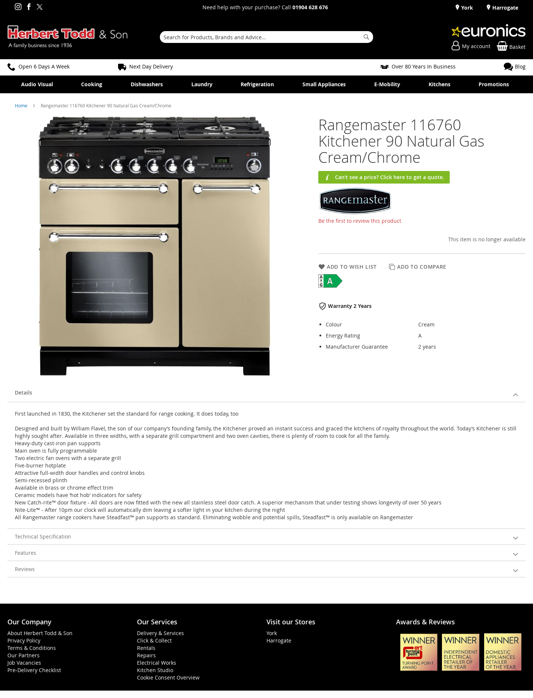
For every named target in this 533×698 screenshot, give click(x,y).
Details (23, 392)
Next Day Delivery (151, 66)
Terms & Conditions (31, 647)
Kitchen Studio (155, 670)
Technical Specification (43, 536)
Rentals (146, 647)
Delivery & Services (160, 633)
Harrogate (504, 7)
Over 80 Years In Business (424, 66)
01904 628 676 (310, 7)
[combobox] (266, 37)
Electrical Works (156, 662)
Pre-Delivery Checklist (34, 670)
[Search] (366, 37)
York (466, 7)
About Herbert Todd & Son (40, 633)
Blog (520, 66)
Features (25, 552)
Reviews (25, 569)
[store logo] (67, 37)
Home (22, 105)
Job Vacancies (24, 662)
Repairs (146, 655)
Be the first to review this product (359, 220)
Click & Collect (154, 640)
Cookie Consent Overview (168, 677)
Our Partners (23, 655)
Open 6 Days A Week (44, 66)
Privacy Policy (23, 640)
